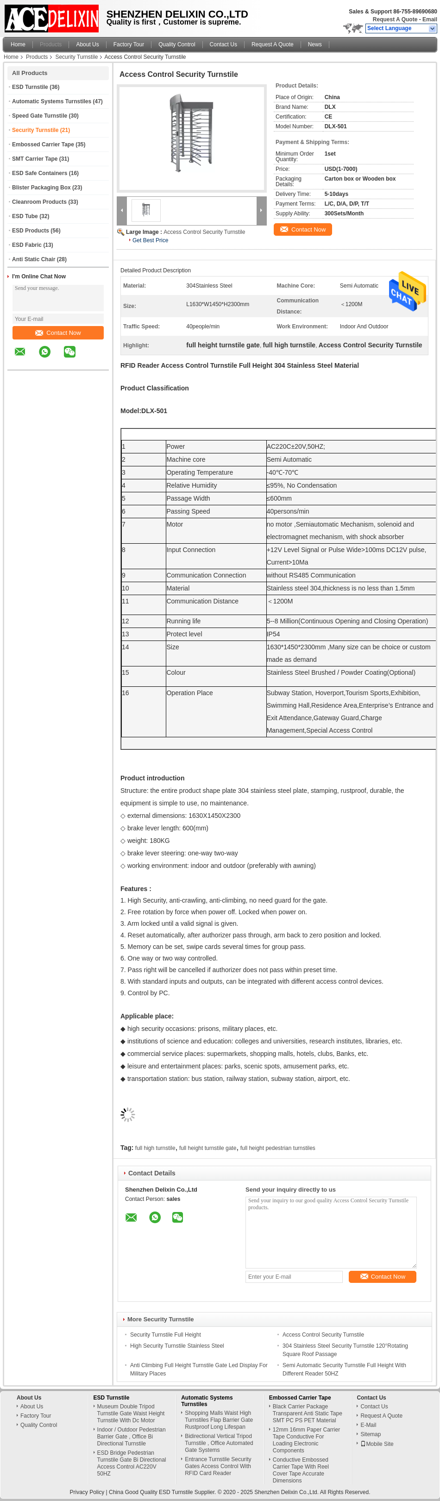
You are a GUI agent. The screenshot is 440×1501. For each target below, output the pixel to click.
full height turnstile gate (207, 1148)
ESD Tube (25, 216)
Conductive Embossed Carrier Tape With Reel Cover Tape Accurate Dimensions (301, 1470)
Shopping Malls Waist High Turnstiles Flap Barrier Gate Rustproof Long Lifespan (219, 1420)
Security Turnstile (76, 57)
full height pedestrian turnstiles (277, 1148)
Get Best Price (150, 240)
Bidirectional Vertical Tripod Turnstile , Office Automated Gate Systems (219, 1443)
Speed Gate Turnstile (39, 116)
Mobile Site (376, 1444)
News (315, 44)
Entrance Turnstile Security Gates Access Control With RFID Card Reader (218, 1466)
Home (18, 44)
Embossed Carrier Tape (43, 144)
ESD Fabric (27, 245)
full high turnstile (155, 1148)
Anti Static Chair (33, 259)
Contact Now (58, 332)
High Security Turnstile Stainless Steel (177, 1346)
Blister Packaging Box (41, 187)
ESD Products (30, 230)
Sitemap (370, 1434)
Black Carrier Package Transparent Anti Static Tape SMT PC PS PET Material (307, 1413)
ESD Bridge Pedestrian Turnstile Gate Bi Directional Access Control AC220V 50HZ (131, 1463)
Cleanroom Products (39, 202)
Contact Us (223, 44)
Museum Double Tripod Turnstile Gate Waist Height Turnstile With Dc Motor (131, 1413)
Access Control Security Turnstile (204, 232)
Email (429, 19)
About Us (87, 44)
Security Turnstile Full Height (165, 1334)
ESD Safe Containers (39, 173)
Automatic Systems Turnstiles (51, 101)
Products (51, 44)
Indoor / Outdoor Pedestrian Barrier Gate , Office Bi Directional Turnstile (131, 1436)
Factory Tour (128, 44)
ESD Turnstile (30, 87)
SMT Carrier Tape (34, 159)
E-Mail (368, 1425)
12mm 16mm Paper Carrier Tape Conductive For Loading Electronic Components (306, 1440)
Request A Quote (395, 19)
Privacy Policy (87, 1492)
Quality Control (176, 44)
